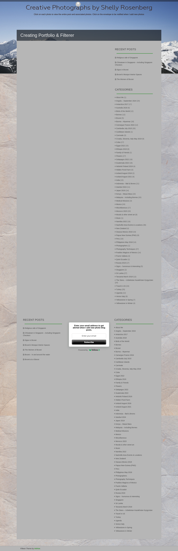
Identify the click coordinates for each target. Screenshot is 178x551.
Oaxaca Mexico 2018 (124, 232)
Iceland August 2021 (124, 177)
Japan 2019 (120, 190)
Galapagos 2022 (122, 159)
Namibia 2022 (121, 221)
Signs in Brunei (122, 70)
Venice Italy (120, 296)
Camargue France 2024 (125, 125)
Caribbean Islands (123, 132)
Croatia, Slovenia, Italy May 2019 (129, 139)
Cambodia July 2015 (124, 128)
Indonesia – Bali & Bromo (126, 184)
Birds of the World (123, 111)
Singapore (120, 270)
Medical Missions (122, 201)
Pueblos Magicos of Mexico (126, 253)
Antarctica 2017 (122, 104)
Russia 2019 (121, 263)
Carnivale (119, 135)
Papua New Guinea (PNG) (126, 235)
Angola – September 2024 (126, 101)
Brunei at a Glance (32, 359)
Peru (118, 239)
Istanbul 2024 (121, 187)
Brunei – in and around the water (37, 355)
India (118, 180)
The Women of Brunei (125, 79)
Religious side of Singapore (127, 58)
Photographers (122, 246)
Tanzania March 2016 (124, 277)
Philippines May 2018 (124, 242)
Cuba (118, 142)
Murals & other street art (125, 215)
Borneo (119, 115)
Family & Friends (122, 153)
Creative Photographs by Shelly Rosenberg (89, 7)
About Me (120, 97)
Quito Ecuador (121, 259)
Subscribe (89, 342)
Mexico (119, 204)
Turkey (118, 289)
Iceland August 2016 (124, 173)
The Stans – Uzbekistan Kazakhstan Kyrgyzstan (134, 280)
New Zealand (121, 228)
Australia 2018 (121, 108)
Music (118, 218)
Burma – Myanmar (123, 122)
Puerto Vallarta (122, 256)
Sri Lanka (119, 273)
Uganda (119, 293)
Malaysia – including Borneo (127, 197)
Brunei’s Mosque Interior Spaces (129, 74)
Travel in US (121, 286)
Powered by (89, 350)
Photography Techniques (125, 249)
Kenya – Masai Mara (124, 194)
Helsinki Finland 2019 (124, 166)
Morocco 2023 (121, 211)
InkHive (37, 549)
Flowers (119, 156)
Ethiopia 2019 (121, 149)
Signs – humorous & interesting (128, 266)
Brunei (118, 118)
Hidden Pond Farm (123, 170)
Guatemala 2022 (122, 163)
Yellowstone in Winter (124, 303)
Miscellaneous (121, 208)
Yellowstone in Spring (124, 300)
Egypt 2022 (120, 146)
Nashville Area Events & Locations (129, 225)
